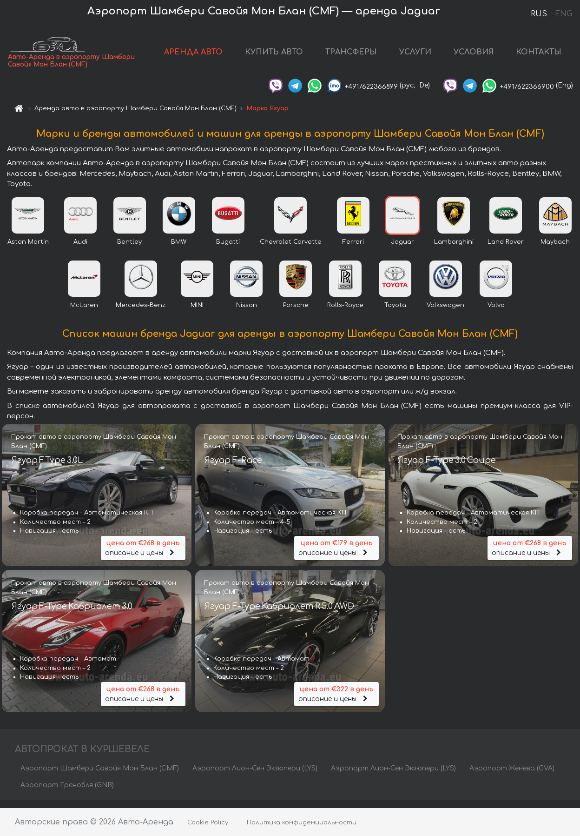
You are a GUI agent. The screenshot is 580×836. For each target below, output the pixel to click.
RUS (539, 14)
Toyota (395, 313)
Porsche (296, 313)
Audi (80, 250)
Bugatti (228, 250)
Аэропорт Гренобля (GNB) (67, 792)
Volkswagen (445, 313)
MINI (197, 313)
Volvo (496, 313)
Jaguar (402, 250)
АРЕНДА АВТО (193, 56)
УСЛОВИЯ (474, 56)
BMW (178, 250)
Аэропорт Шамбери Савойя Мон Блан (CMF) (99, 776)
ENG (563, 14)
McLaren (84, 313)
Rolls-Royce (345, 313)
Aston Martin (28, 250)
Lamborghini (454, 250)
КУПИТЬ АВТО (274, 56)
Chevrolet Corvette (291, 250)
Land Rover (506, 250)
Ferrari (353, 250)
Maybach (555, 250)
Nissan (246, 313)
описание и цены (143, 555)
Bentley (129, 250)
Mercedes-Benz (140, 313)
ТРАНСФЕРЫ (351, 56)
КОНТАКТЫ (538, 56)
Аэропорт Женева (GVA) (511, 776)
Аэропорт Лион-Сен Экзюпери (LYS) (254, 776)
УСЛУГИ (415, 56)
